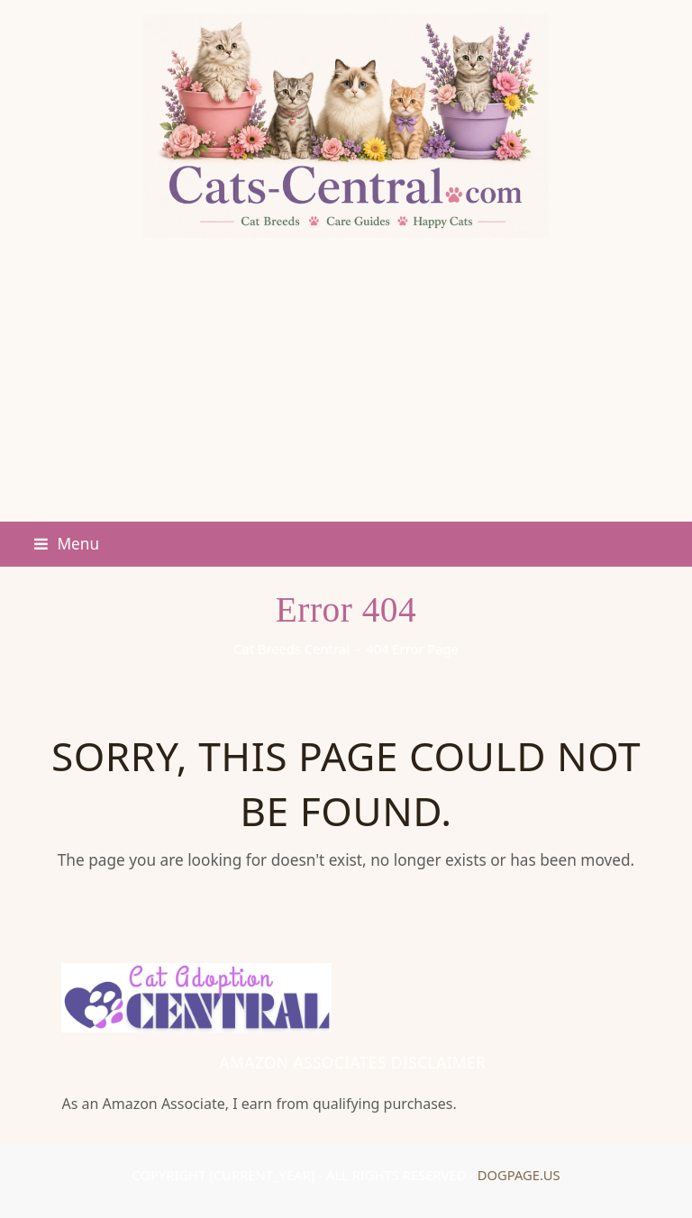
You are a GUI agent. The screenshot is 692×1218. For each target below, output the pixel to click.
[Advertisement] (346, 386)
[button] (66, 543)
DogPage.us (519, 1175)
